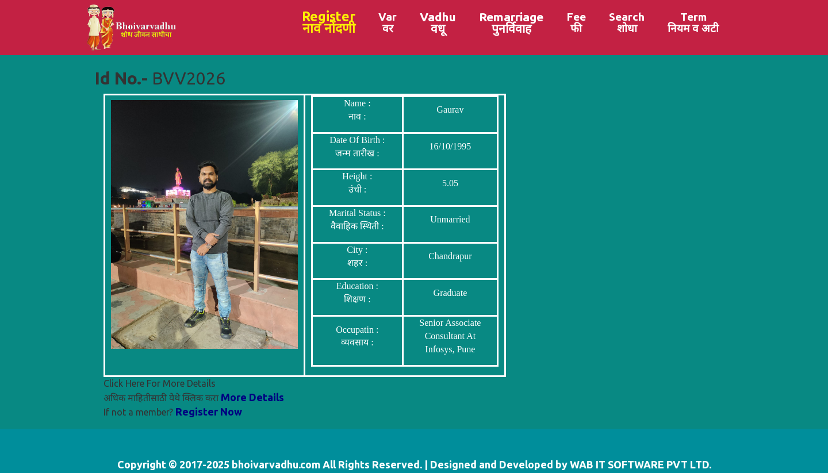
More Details (252, 397)
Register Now (208, 411)
